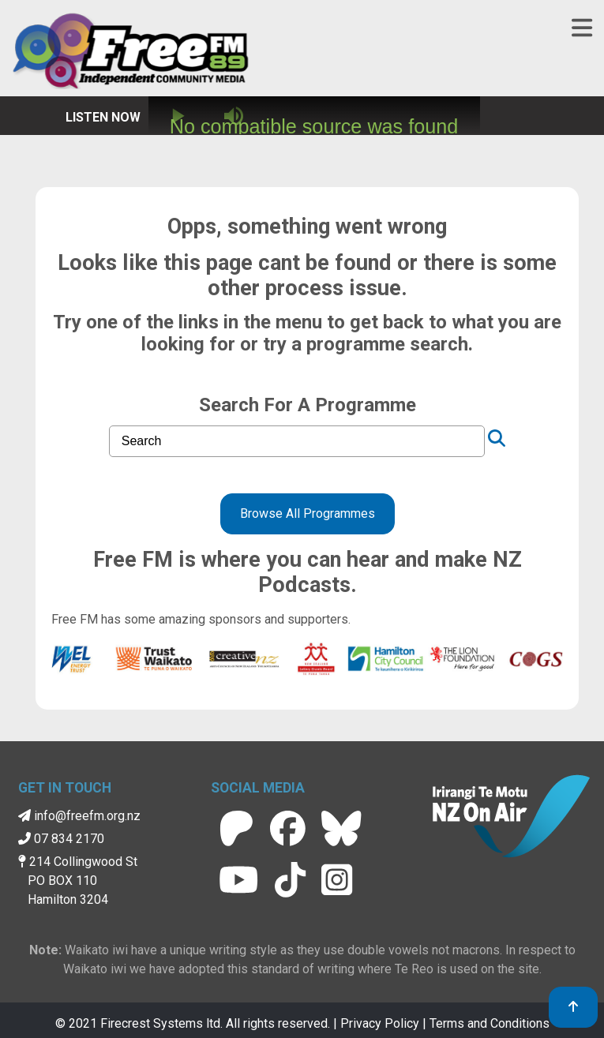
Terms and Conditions (490, 1023)
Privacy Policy (379, 1023)
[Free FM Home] (130, 53)
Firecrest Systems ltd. (161, 1023)
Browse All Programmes (307, 513)
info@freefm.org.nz (79, 815)
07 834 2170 (61, 838)
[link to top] (573, 1007)
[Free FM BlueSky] (341, 828)
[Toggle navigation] (582, 29)
